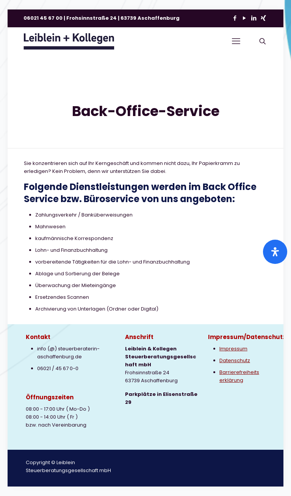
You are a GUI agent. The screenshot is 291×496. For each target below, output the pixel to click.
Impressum (233, 348)
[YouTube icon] (244, 18)
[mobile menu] (236, 41)
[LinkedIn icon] (254, 18)
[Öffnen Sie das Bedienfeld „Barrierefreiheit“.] (275, 252)
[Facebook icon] (235, 18)
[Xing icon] (263, 18)
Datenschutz (234, 360)
